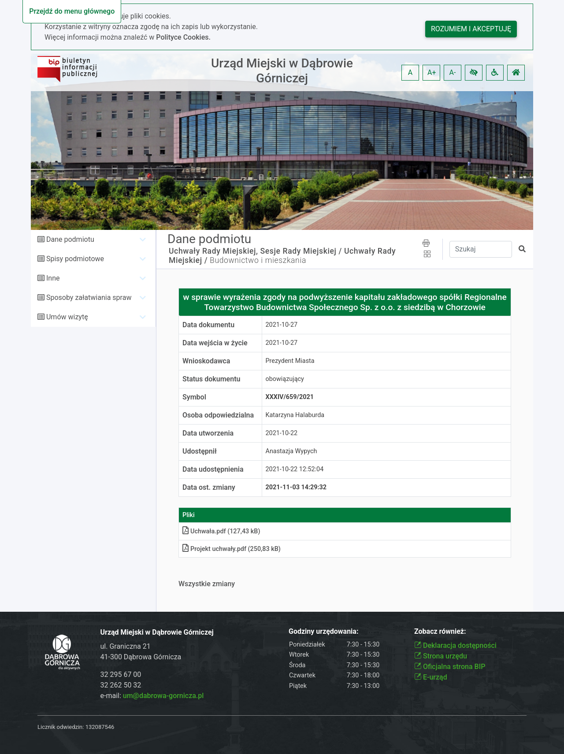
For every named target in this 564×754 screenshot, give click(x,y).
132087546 (100, 727)
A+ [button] (431, 72)
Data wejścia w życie (215, 343)
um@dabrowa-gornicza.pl (163, 695)
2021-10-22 (282, 433)
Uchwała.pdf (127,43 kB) (221, 531)
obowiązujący (285, 379)
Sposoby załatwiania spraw (88, 297)
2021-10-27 (282, 325)
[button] (473, 73)
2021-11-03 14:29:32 (296, 487)
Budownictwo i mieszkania (258, 260)
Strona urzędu (440, 656)
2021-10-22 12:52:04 (295, 469)
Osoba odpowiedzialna (218, 415)
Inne (53, 278)
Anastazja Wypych (291, 451)
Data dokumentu (208, 325)
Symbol (194, 397)
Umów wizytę (67, 317)
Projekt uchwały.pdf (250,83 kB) (231, 549)
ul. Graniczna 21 (125, 646)
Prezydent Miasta (290, 361)
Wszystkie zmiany (206, 584)
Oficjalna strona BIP (449, 666)
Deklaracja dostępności (455, 645)
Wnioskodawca (206, 361)
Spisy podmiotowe (75, 259)
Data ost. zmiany (208, 487)
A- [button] (452, 72)
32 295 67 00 (120, 674)
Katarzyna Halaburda (295, 415)
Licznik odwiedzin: (60, 727)
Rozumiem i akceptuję (471, 29)
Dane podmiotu (70, 239)
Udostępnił (199, 451)
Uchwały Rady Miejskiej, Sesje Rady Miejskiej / (255, 251)
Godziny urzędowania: (323, 631)
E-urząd (430, 677)
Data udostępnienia (213, 469)
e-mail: (152, 695)
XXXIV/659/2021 (290, 397)
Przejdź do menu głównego (72, 11)
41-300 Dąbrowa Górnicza (141, 657)
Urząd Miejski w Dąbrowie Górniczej (282, 70)
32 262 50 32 (120, 685)
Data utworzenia (208, 433)
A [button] (410, 72)
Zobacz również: (440, 631)
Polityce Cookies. (183, 37)
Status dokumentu (211, 379)
